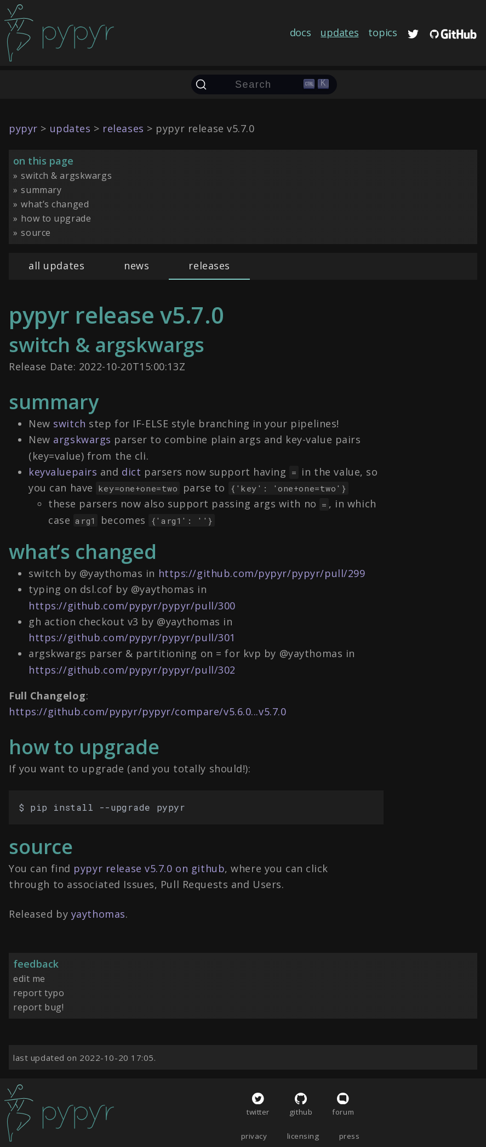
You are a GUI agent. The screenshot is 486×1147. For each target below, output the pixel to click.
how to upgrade (56, 218)
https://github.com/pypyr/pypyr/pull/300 (132, 605)
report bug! (38, 1007)
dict (131, 471)
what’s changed (55, 204)
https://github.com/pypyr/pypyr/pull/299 (261, 573)
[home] (59, 32)
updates (339, 32)
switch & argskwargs (66, 175)
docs (300, 32)
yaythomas (98, 913)
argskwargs (82, 439)
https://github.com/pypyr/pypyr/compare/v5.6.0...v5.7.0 (147, 711)
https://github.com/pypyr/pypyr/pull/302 (132, 669)
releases (209, 265)
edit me (29, 979)
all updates (56, 265)
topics (382, 32)
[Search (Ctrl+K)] (264, 84)
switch (69, 423)
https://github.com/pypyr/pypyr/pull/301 (132, 637)
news (136, 265)
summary (41, 190)
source (35, 233)
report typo (38, 993)
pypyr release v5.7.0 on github (149, 868)
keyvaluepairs (62, 471)
